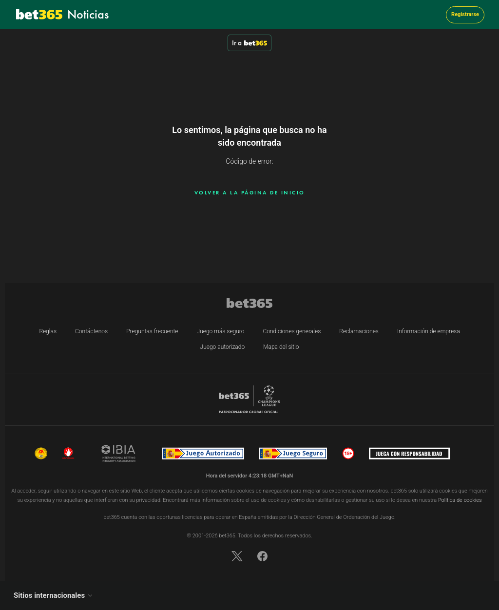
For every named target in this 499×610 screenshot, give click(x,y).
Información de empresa (428, 331)
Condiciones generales (292, 331)
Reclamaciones (359, 331)
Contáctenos (91, 331)
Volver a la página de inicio (249, 192)
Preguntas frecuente (152, 331)
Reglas (48, 331)
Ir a (249, 42)
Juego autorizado (222, 346)
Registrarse (465, 14)
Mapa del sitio (281, 346)
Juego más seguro (221, 331)
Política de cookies (460, 500)
